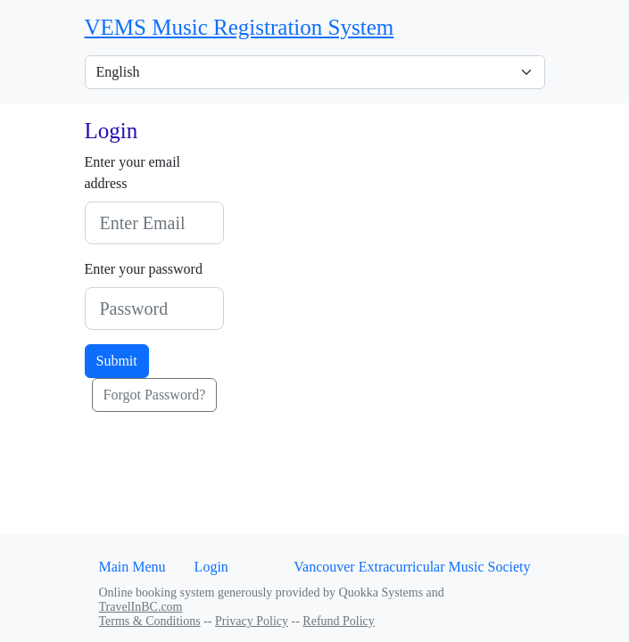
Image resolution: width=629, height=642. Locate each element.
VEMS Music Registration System (239, 27)
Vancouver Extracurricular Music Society (412, 566)
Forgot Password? (154, 394)
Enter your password (144, 268)
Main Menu (132, 566)
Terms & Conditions (150, 621)
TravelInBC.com (141, 606)
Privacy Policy (251, 621)
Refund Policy (338, 621)
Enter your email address (133, 172)
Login (211, 566)
